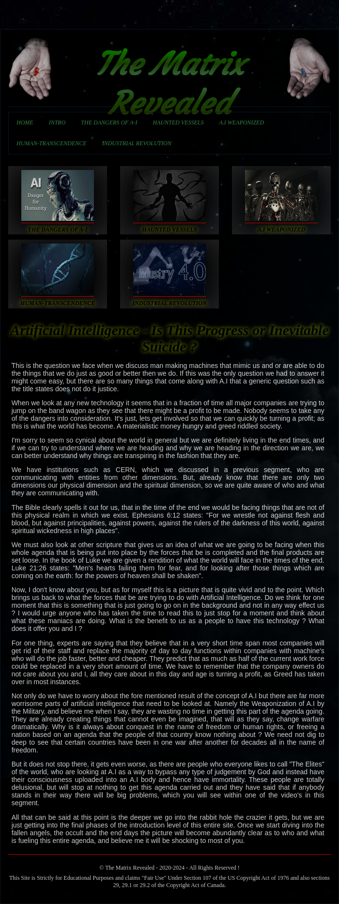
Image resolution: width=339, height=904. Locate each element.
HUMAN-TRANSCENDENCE (51, 143)
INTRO (57, 122)
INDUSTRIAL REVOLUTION (136, 143)
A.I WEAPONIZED (241, 122)
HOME (24, 122)
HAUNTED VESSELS (178, 122)
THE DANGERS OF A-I (109, 122)
